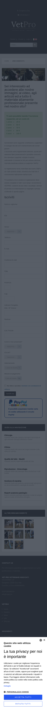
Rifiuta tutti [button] (23, 704)
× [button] (44, 640)
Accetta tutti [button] (23, 697)
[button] (23, 692)
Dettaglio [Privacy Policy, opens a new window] (7, 686)
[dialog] (23, 673)
